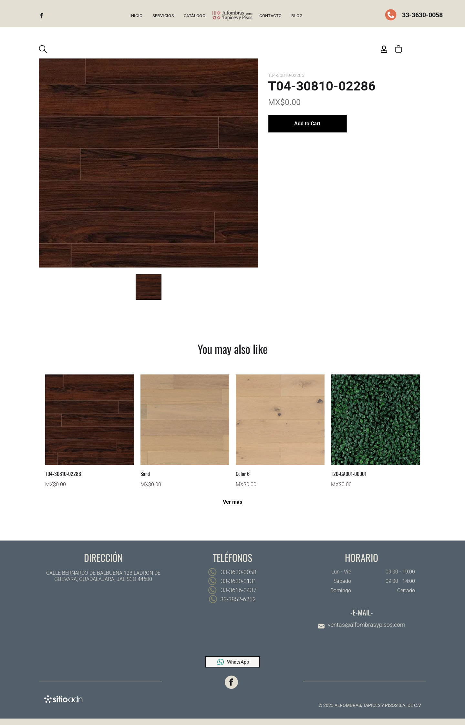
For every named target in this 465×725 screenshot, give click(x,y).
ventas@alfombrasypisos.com (366, 624)
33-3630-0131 (238, 581)
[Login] (384, 49)
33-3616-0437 (238, 590)
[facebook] (41, 16)
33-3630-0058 (421, 15)
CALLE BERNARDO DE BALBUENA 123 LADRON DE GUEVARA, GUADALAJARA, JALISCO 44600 (103, 576)
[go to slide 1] (148, 287)
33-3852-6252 (238, 599)
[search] (43, 50)
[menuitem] (136, 15)
